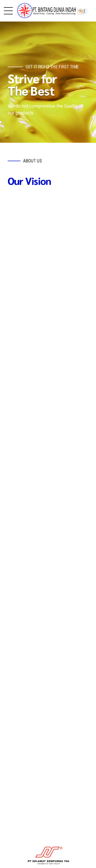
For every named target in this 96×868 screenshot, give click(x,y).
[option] (48, 806)
